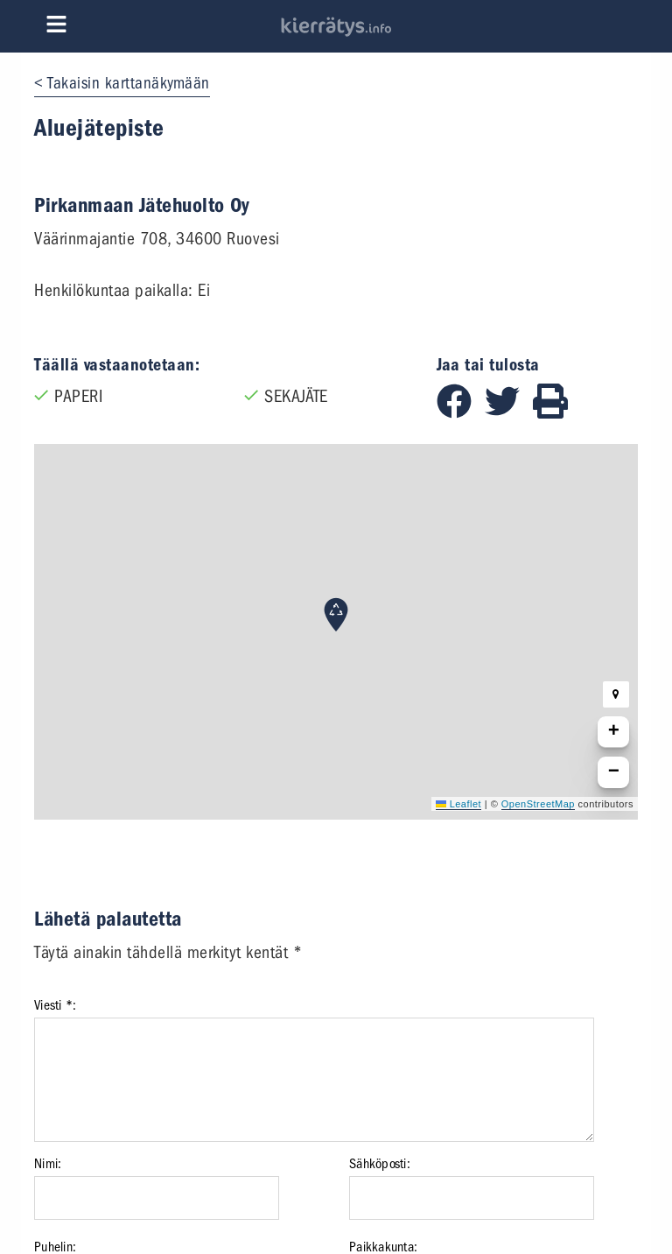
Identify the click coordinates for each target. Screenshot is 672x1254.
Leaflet (458, 804)
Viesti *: (55, 1005)
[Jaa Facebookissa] (461, 413)
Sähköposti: (379, 1164)
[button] (336, 614)
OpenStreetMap (538, 804)
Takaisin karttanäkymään (128, 83)
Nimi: (47, 1164)
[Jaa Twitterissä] (509, 413)
